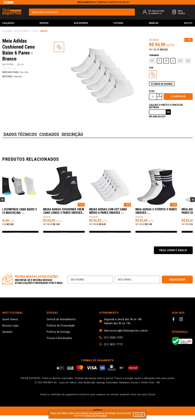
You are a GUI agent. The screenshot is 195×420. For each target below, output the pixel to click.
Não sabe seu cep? (157, 116)
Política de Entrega (58, 336)
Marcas (154, 23)
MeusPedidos (181, 12)
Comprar (178, 96)
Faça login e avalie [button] (173, 255)
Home (8, 31)
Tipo (35, 31)
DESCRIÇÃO (72, 134)
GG (180, 60)
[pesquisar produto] (131, 11)
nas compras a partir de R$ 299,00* (103, 2)
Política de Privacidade (61, 330)
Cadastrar (177, 284)
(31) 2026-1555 (113, 342)
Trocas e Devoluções (59, 342)
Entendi (139, 414)
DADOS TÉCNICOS (20, 134)
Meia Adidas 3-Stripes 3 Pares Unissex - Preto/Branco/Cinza (165, 212)
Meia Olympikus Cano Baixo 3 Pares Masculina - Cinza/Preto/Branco (26, 212)
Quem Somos (10, 323)
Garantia (7, 336)
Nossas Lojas (10, 330)
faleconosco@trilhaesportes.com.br (126, 335)
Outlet (188, 23)
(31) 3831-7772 (113, 348)
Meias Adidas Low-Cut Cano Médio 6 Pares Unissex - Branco (120, 212)
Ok (168, 112)
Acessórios (81, 23)
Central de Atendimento (61, 323)
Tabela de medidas (163, 83)
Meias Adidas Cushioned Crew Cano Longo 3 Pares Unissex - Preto (71, 212)
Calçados (8, 23)
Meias (44, 31)
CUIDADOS (49, 134)
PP (152, 60)
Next (192, 202)
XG (188, 60)
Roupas (44, 23)
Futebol (119, 23)
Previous (2, 202)
